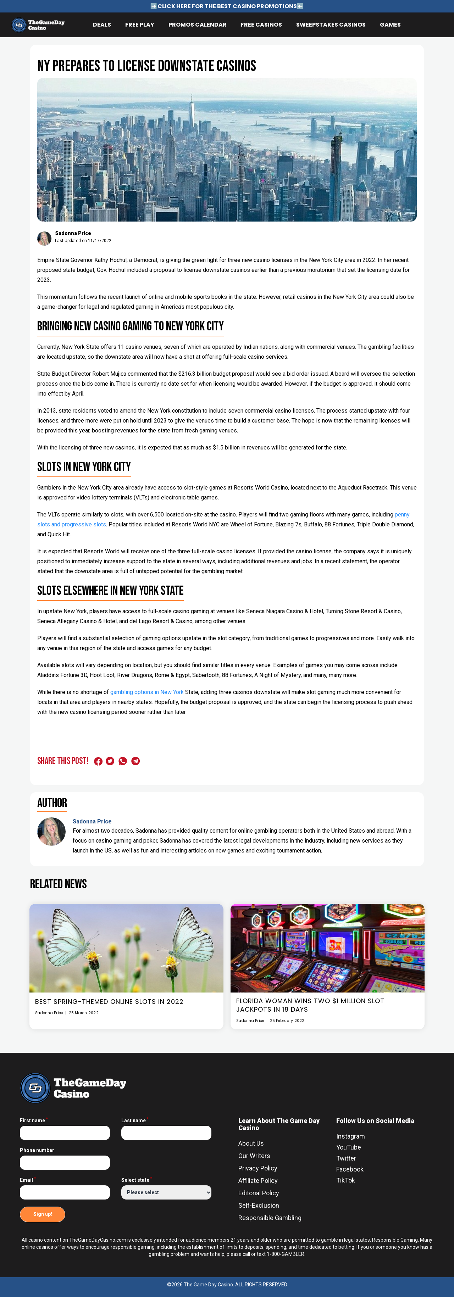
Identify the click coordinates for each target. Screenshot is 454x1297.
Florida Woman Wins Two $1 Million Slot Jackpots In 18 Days (310, 1005)
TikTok (345, 1180)
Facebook (350, 1169)
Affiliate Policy (258, 1180)
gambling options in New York (147, 692)
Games (390, 25)
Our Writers (254, 1155)
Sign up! (42, 1214)
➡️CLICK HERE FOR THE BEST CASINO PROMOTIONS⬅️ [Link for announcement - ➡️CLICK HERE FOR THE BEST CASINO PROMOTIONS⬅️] (227, 6)
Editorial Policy (258, 1193)
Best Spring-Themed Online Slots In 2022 (109, 1001)
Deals (102, 25)
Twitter (346, 1158)
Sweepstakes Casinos (331, 25)
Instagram (350, 1136)
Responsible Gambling (269, 1217)
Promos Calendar (197, 25)
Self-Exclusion (258, 1205)
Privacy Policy (257, 1168)
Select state (136, 1180)
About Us (251, 1143)
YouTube (348, 1147)
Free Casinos (261, 25)
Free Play (139, 25)
